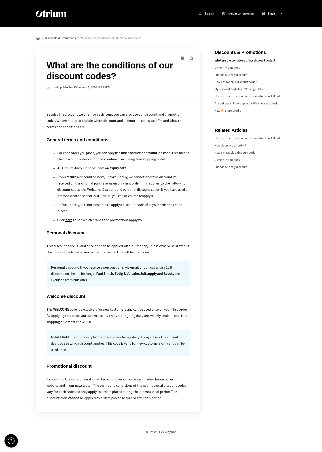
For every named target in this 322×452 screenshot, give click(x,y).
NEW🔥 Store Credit (227, 110)
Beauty (168, 273)
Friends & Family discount (231, 75)
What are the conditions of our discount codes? (110, 38)
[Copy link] (191, 58)
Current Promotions (227, 68)
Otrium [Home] (80, 13)
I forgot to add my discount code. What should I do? (247, 96)
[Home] (51, 13)
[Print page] (182, 58)
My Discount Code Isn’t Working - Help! (239, 89)
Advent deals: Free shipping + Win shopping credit (246, 103)
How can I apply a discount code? (236, 82)
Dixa (173, 432)
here (68, 220)
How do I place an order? (230, 145)
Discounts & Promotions (60, 38)
